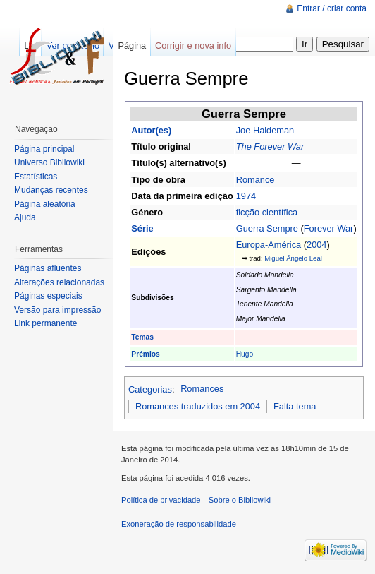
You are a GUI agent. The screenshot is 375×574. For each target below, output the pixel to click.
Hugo (244, 354)
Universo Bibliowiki (49, 162)
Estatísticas (35, 176)
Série (142, 228)
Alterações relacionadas (59, 282)
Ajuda (25, 217)
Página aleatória (44, 204)
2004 (316, 244)
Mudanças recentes (51, 190)
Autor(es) (151, 130)
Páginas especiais (48, 296)
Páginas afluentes (47, 268)
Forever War (329, 228)
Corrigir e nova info (193, 45)
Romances (201, 388)
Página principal (44, 149)
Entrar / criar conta (332, 8)
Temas (142, 337)
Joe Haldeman (265, 130)
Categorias (150, 388)
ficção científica (267, 212)
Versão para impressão (57, 310)
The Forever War (270, 146)
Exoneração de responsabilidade (178, 524)
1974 (246, 196)
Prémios (145, 354)
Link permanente (45, 323)
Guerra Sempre (267, 228)
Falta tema (294, 406)
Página (132, 45)
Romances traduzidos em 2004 (197, 406)
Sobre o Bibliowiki (240, 500)
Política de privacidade (161, 500)
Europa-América (268, 244)
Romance (255, 179)
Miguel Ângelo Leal (293, 258)
